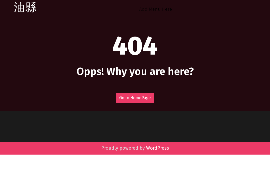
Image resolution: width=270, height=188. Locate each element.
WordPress (157, 148)
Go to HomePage (135, 97)
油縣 (25, 7)
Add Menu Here (155, 9)
